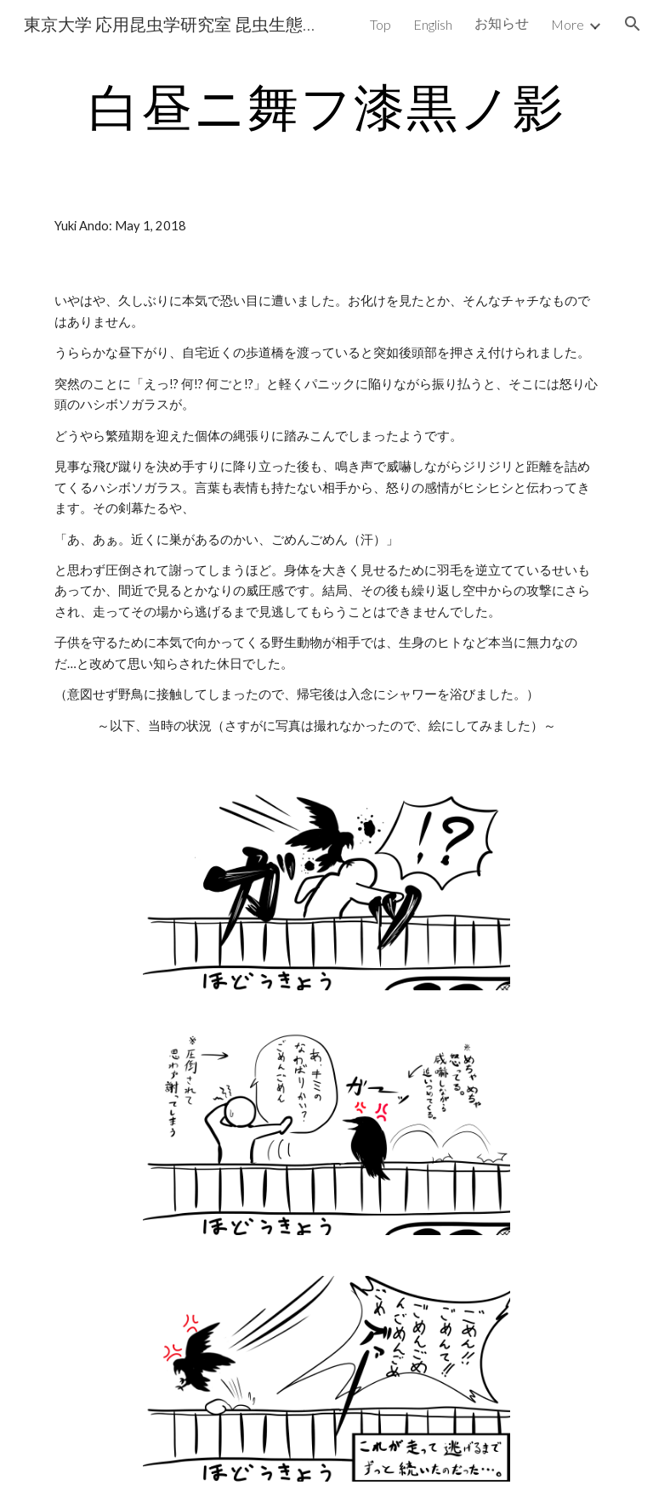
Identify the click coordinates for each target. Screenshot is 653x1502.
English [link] (432, 24)
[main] (326, 106)
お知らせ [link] (501, 22)
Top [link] (380, 24)
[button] (632, 23)
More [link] (567, 24)
